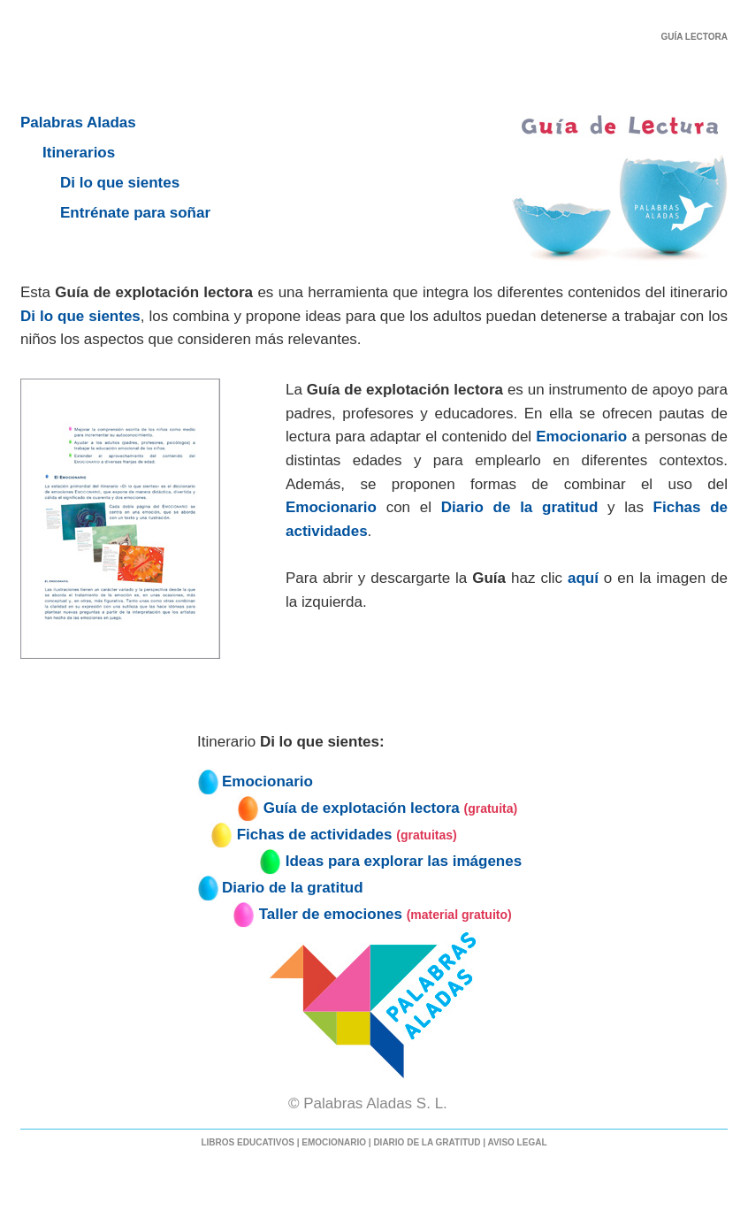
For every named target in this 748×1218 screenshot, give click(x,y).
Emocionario (581, 436)
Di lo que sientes (119, 182)
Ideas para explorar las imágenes (404, 861)
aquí (583, 578)
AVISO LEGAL (516, 1142)
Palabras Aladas (78, 122)
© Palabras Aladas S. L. (374, 1103)
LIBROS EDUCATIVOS (247, 1142)
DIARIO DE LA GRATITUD (426, 1142)
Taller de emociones (330, 914)
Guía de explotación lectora (361, 808)
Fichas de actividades (315, 834)
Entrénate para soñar (135, 212)
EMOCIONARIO (333, 1142)
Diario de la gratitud (520, 507)
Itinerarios (78, 152)
